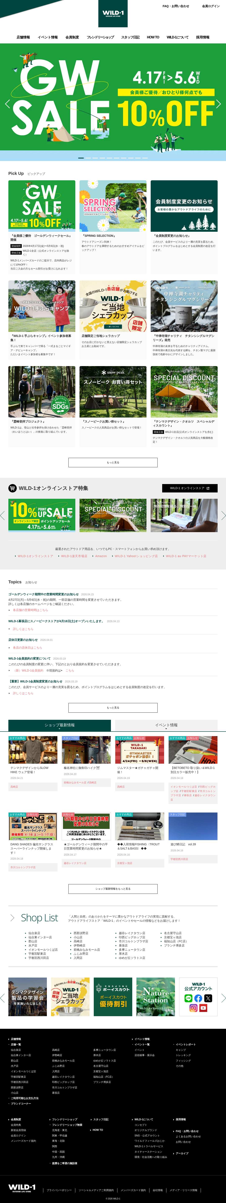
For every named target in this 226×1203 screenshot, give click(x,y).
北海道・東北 (59, 1130)
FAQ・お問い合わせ (176, 6)
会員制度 (16, 1119)
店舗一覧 (16, 1044)
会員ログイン (211, 6)
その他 (179, 1065)
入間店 (78, 958)
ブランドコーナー (21, 1103)
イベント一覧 (142, 1044)
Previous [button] (9, 103)
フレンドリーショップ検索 (67, 1124)
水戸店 (32, 945)
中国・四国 (58, 1151)
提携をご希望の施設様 (64, 1163)
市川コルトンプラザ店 (23, 867)
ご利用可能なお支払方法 (25, 1098)
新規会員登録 (18, 1130)
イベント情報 (142, 1039)
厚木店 (123, 953)
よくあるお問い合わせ (188, 1136)
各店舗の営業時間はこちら (30, 610)
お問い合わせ (183, 1141)
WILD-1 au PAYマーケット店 (186, 556)
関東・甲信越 (59, 1135)
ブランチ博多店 (174, 945)
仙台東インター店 (40, 937)
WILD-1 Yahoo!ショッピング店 (136, 556)
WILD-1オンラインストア (35, 556)
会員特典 (16, 1124)
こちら (69, 670)
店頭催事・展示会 (145, 1055)
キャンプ (181, 1050)
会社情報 (158, 1190)
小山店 (78, 937)
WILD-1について (144, 1119)
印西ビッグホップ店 (132, 937)
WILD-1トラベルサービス (149, 1146)
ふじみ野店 (81, 953)
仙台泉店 (34, 933)
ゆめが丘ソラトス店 (132, 958)
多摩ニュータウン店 (132, 949)
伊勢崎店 (79, 945)
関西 (54, 1146)
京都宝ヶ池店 (124, 863)
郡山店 (32, 941)
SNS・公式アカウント (147, 1135)
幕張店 (188, 795)
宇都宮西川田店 (179, 859)
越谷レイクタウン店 (75, 863)
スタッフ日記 (100, 1119)
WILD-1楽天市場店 (74, 556)
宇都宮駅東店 (189, 791)
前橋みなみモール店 (75, 782)
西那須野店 (81, 933)
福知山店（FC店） (176, 941)
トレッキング (183, 1055)
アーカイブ (182, 1153)
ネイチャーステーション (148, 1151)
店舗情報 (16, 1039)
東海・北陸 (58, 1140)
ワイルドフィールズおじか (150, 1140)
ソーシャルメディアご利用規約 (96, 1190)
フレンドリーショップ (64, 1119)
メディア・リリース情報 (183, 1190)
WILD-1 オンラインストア (187, 488)
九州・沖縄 (58, 1157)
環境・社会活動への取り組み (151, 1157)
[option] (113, 102)
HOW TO (98, 1129)
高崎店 (14, 786)
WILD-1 (113, 13)
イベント (140, 1050)
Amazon (101, 556)
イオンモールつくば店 (184, 786)
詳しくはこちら (23, 629)
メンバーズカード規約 (23, 1140)
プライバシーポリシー (59, 1190)
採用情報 (181, 1119)
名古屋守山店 (173, 933)
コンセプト (141, 1124)
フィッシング (183, 1060)
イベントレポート (186, 1044)
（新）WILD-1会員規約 (28, 670)
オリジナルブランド (146, 1130)
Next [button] (216, 103)
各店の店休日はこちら (27, 647)
